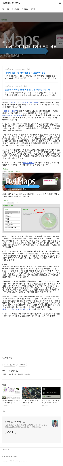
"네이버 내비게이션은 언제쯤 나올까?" (24, 102)
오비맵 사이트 (28, 162)
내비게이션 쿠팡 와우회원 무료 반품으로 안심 (25, 72)
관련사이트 (5, 449)
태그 (8, 9)
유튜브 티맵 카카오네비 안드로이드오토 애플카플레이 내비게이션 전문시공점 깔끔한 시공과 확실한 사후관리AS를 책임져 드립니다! (30, 93)
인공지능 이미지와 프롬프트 (9, 456)
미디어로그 (15, 9)
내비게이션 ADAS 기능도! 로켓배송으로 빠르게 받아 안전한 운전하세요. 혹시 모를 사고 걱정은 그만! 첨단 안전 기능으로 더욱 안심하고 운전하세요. (31, 76)
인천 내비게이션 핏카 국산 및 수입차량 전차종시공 (27, 89)
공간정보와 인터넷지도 (11, 3)
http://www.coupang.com (15, 69)
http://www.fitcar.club (13, 86)
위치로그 (25, 9)
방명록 (33, 9)
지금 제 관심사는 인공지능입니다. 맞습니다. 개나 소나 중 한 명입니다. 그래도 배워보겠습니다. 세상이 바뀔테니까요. (26, 426)
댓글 (3, 411)
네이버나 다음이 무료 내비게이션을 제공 (18, 309)
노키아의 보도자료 (9, 111)
